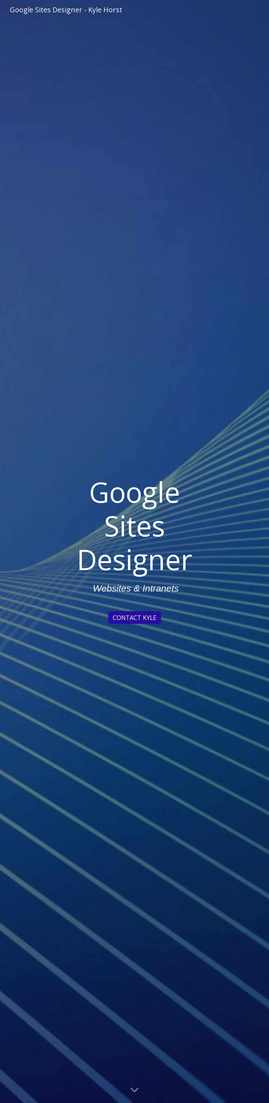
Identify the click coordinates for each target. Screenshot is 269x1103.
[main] (134, 540)
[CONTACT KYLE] (135, 617)
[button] (134, 1090)
